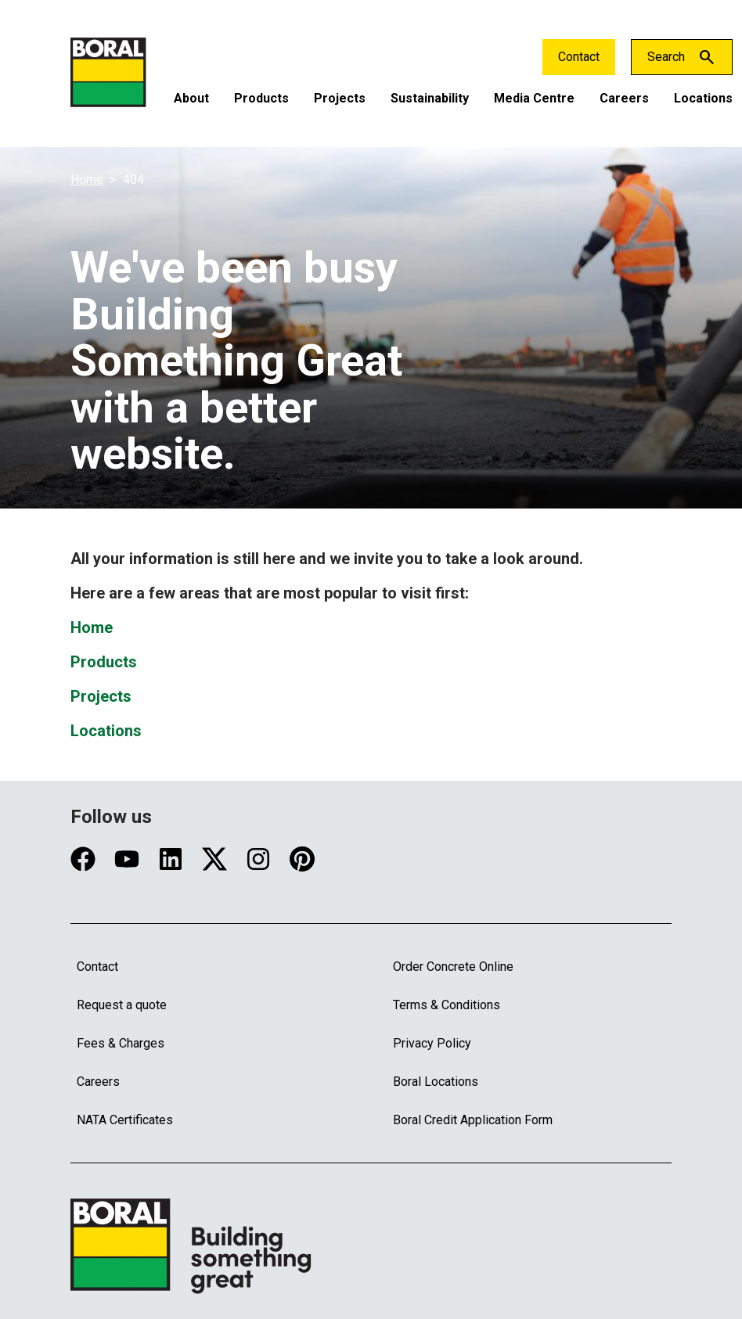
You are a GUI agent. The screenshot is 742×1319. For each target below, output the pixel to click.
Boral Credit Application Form (473, 1119)
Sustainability (430, 98)
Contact (579, 56)
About (191, 98)
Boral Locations (435, 1081)
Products (261, 98)
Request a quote (122, 1004)
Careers (624, 98)
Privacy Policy (432, 1043)
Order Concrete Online (453, 966)
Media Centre (534, 98)
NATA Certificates (125, 1119)
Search (666, 56)
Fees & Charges (120, 1043)
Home (86, 179)
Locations (703, 98)
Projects (340, 98)
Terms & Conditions (446, 1004)
